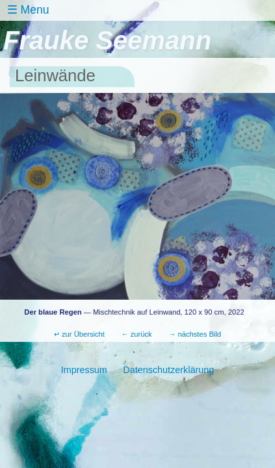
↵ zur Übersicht (79, 334)
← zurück (136, 334)
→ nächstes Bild (194, 334)
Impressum (84, 370)
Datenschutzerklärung (168, 370)
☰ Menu (28, 9)
